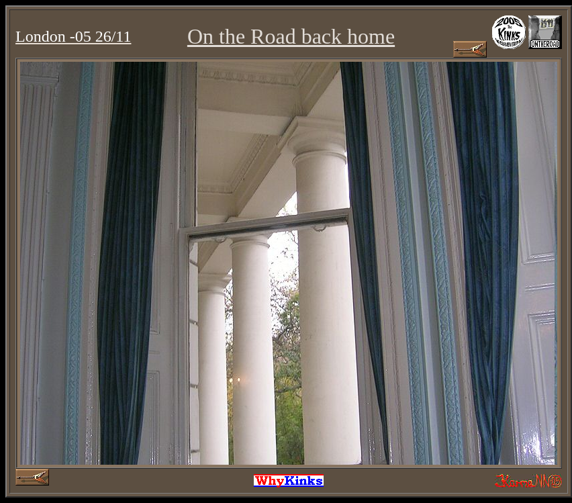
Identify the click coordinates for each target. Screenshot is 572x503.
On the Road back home (291, 36)
